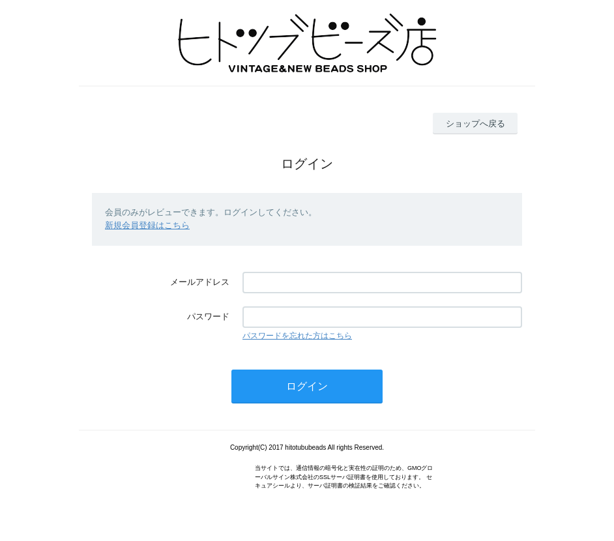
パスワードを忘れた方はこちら (297, 335)
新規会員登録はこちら (147, 225)
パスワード (208, 316)
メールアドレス (199, 282)
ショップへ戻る (475, 123)
